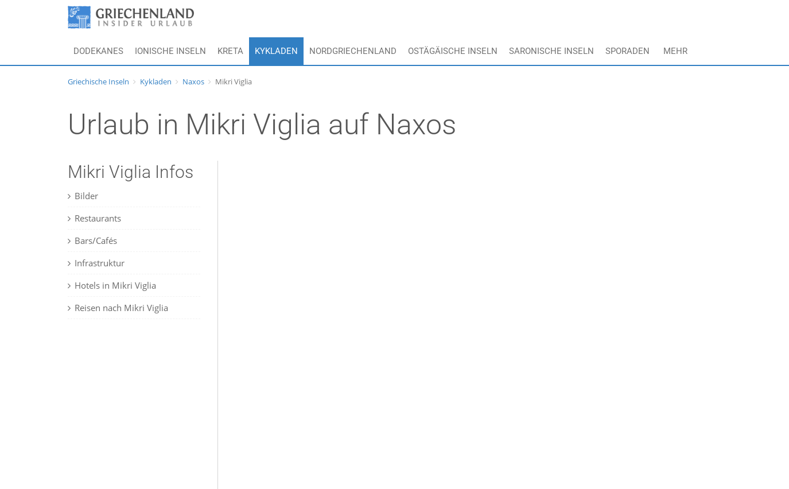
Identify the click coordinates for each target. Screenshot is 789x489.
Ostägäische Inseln (453, 51)
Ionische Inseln (170, 51)
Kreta (230, 51)
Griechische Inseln (98, 81)
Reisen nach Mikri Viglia (118, 307)
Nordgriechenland (353, 51)
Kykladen (276, 51)
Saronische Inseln (551, 51)
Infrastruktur (96, 263)
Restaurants (94, 218)
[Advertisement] (139, 414)
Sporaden (627, 51)
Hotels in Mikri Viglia (112, 285)
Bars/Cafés (92, 240)
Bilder (83, 195)
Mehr (675, 51)
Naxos (193, 81)
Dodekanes (98, 51)
